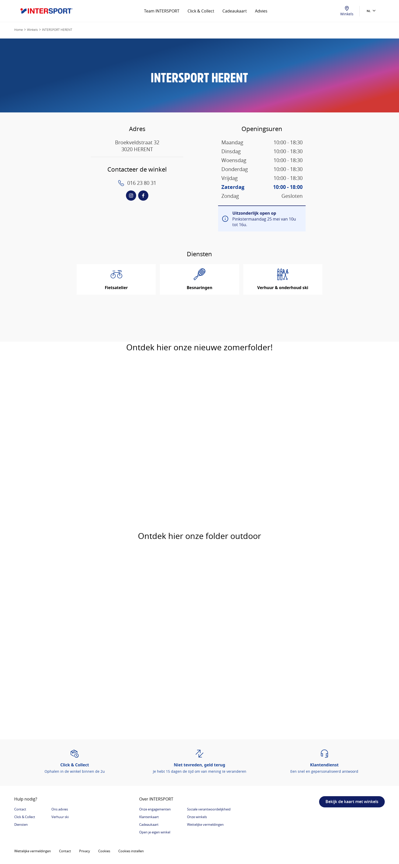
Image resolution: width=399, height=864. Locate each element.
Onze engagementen (155, 809)
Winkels (346, 11)
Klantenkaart (149, 817)
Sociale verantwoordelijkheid (209, 809)
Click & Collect (201, 11)
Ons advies (59, 809)
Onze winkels (197, 817)
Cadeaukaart (234, 11)
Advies (261, 11)
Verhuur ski (60, 817)
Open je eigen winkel (154, 832)
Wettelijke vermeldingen (205, 824)
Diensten (21, 824)
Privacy (84, 851)
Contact (20, 809)
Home (18, 30)
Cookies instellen (131, 851)
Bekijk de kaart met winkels (351, 801)
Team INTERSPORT (161, 11)
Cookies (104, 851)
